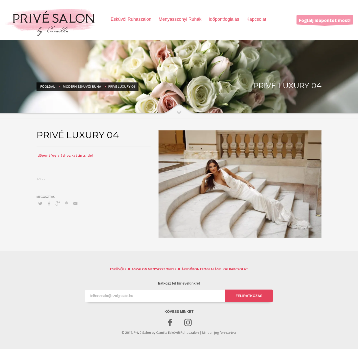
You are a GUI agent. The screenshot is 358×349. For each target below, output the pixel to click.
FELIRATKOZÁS (249, 296)
